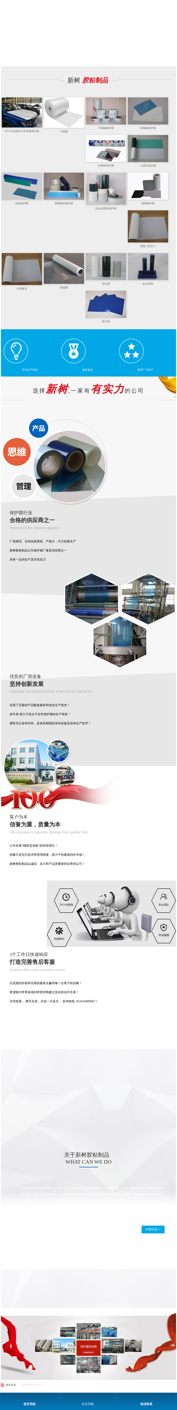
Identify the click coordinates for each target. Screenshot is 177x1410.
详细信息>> (153, 1229)
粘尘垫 (106, 321)
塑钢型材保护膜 (64, 203)
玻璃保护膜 (148, 203)
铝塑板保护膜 (106, 165)
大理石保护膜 (148, 165)
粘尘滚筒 (148, 283)
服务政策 (11, 1385)
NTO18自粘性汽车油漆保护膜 (22, 131)
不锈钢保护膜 (106, 128)
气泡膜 (64, 131)
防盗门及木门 (148, 246)
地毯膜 (64, 287)
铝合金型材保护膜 (105, 208)
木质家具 (22, 288)
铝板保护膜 (21, 203)
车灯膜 (106, 283)
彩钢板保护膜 (148, 128)
